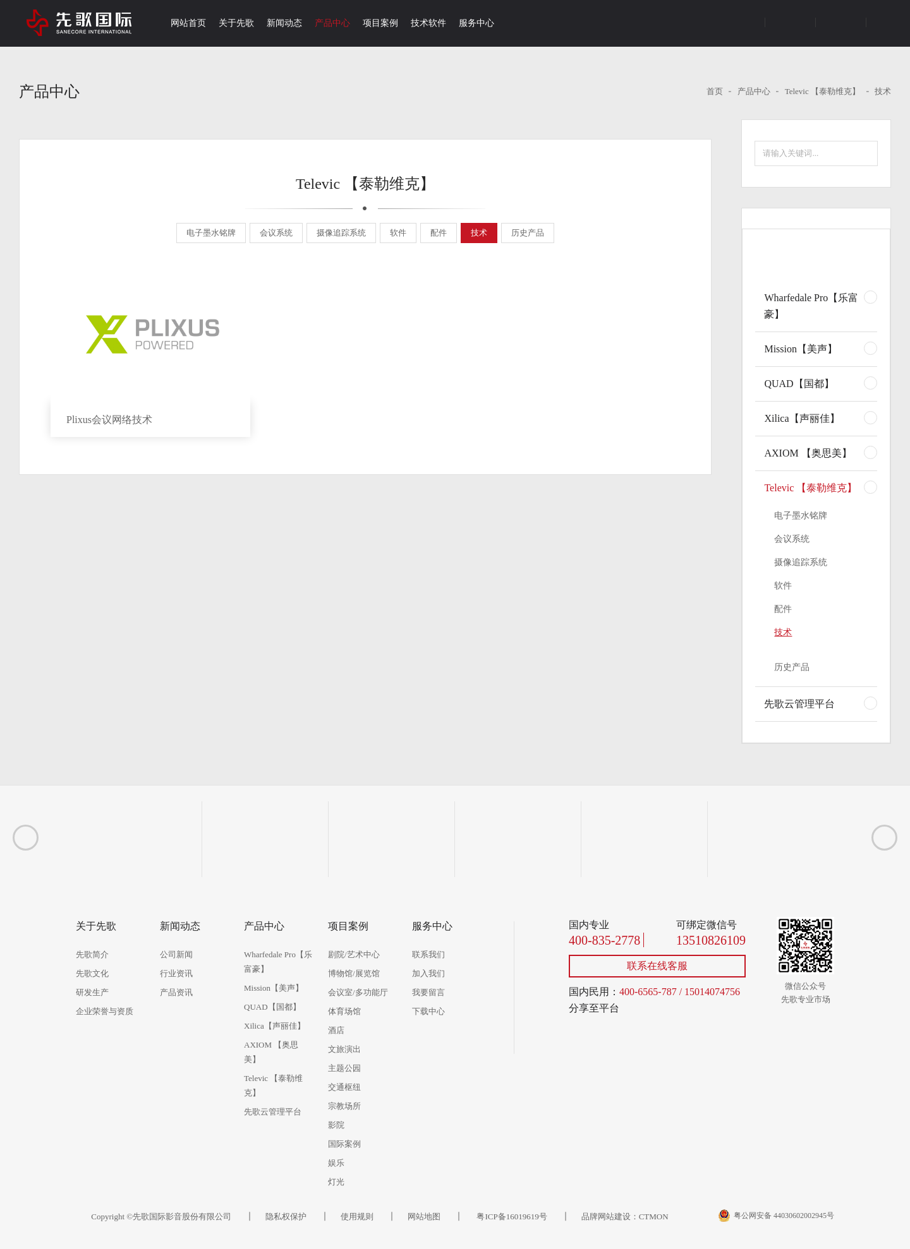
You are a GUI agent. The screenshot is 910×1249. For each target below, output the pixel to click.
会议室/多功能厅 (358, 992)
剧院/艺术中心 (354, 954)
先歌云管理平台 (799, 703)
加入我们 (428, 973)
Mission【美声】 (800, 349)
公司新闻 (176, 954)
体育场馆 (344, 1011)
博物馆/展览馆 (354, 973)
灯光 (336, 1181)
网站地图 (424, 1216)
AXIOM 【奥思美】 (807, 453)
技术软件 (428, 23)
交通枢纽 (344, 1087)
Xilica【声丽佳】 (801, 418)
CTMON (654, 1216)
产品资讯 (176, 992)
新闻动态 (284, 23)
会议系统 (276, 232)
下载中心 (428, 1011)
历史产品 (527, 232)
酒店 (336, 1030)
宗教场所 (344, 1106)
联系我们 (428, 954)
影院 (336, 1125)
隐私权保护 (285, 1216)
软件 (398, 232)
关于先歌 (236, 23)
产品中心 (332, 23)
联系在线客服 (657, 965)
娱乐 (336, 1163)
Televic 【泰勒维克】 (822, 91)
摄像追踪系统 (341, 232)
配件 (438, 232)
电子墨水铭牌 (211, 232)
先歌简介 (92, 954)
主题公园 (344, 1068)
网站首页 (188, 23)
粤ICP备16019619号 (511, 1216)
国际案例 (344, 1144)
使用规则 (357, 1216)
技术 (883, 91)
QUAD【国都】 (799, 383)
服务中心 (476, 23)
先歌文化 (92, 973)
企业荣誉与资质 (104, 1011)
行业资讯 (176, 973)
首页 (715, 91)
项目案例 (380, 23)
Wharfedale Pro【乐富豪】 (811, 306)
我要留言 (428, 992)
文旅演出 (344, 1049)
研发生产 (92, 992)
